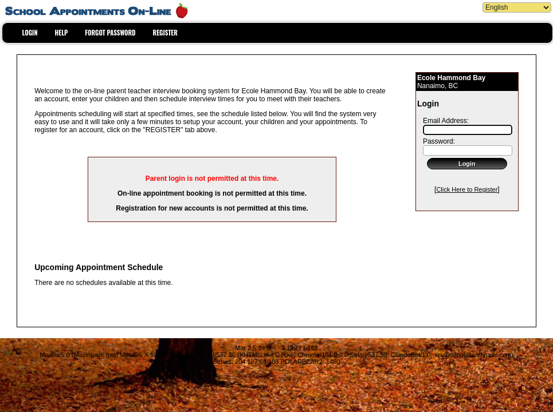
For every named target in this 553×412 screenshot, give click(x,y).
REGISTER (165, 32)
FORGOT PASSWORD (110, 32)
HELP (61, 32)
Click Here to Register (466, 189)
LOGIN (30, 32)
